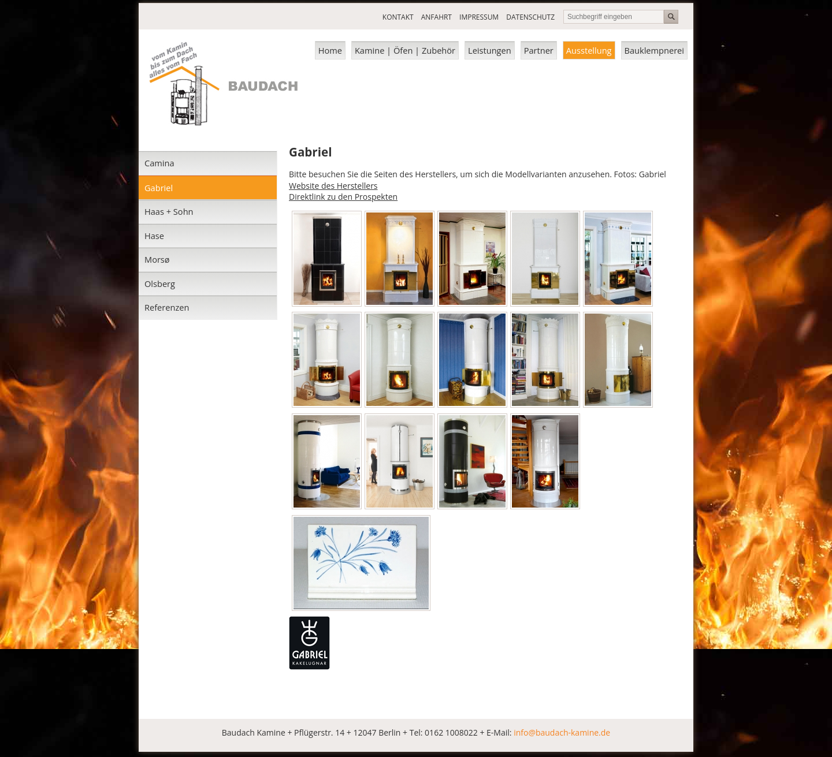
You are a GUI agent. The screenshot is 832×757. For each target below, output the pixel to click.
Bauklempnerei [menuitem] (654, 50)
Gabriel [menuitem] (158, 187)
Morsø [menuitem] (157, 259)
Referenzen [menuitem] (166, 307)
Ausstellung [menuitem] (589, 50)
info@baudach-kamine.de (562, 732)
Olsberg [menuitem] (159, 283)
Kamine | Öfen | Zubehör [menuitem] (405, 50)
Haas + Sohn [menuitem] (169, 211)
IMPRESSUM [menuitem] (479, 17)
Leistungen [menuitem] (489, 50)
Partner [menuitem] (539, 50)
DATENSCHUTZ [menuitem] (530, 17)
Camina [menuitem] (159, 163)
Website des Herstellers (333, 185)
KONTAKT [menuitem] (398, 17)
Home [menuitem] (330, 50)
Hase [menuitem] (154, 235)
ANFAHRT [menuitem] (436, 17)
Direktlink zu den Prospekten (343, 196)
